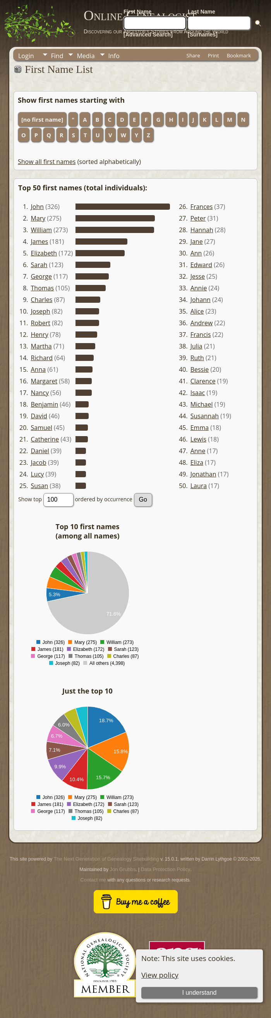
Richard (42, 358)
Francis (200, 334)
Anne (198, 451)
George (41, 276)
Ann (196, 253)
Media (85, 56)
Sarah (39, 265)
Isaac (197, 392)
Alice (197, 311)
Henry (39, 334)
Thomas (42, 288)
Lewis (198, 439)
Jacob (38, 462)
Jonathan (203, 474)
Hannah (201, 230)
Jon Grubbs (123, 869)
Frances (201, 206)
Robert (41, 323)
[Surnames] (203, 34)
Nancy (40, 392)
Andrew (201, 323)
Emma (199, 427)
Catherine (45, 439)
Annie (198, 288)
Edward (201, 265)
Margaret (44, 381)
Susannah (204, 416)
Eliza (196, 462)
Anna (38, 369)
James (39, 241)
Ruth (197, 358)
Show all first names (46, 161)
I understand (199, 992)
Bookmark (239, 55)
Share (193, 55)
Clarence (203, 381)
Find (57, 56)
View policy (159, 975)
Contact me (93, 880)
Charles (42, 299)
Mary (38, 218)
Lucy (37, 474)
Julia (196, 346)
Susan (39, 485)
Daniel (40, 451)
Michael (201, 404)
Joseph (40, 311)
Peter (198, 218)
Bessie (199, 369)
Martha (41, 346)
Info (114, 56)
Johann (200, 299)
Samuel (41, 427)
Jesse (197, 276)
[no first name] (42, 119)
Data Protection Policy (165, 869)
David (39, 416)
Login (26, 56)
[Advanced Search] (148, 34)
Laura (198, 485)
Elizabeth (44, 253)
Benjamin (44, 404)
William (41, 230)
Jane (196, 241)
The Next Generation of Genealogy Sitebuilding (106, 859)
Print (213, 55)
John (37, 206)
